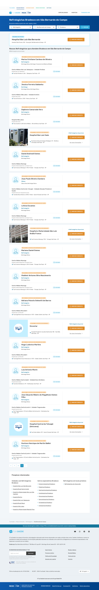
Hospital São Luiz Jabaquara (18, 71)
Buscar (85, 27)
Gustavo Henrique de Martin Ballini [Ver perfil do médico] (36, 443)
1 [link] (14, 465)
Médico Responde (40, 7)
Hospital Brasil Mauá (19, 503)
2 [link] (18, 465)
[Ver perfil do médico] (15, 60)
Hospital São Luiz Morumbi (17, 312)
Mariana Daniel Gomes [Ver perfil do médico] (30, 250)
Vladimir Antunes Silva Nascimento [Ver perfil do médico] (36, 275)
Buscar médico (20, 7)
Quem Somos (48, 550)
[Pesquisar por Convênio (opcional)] (77, 27)
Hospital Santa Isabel (16, 381)
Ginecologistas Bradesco (46, 496)
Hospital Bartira (17, 497)
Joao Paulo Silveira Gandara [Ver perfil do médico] (33, 179)
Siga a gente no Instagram (79, 531)
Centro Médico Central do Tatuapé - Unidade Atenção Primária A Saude (32, 190)
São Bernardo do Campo (40, 521)
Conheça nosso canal (75, 531)
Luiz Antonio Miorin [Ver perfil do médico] (29, 370)
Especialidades (62, 12)
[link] (10, 465)
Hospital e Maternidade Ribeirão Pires (23, 509)
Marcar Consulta (20, 521)
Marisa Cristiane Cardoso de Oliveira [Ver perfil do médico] (36, 59)
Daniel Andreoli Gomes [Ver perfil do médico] (30, 154)
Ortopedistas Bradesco (45, 502)
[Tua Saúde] (16, 531)
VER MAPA (56, 71)
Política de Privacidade (51, 556)
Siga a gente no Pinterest (89, 531)
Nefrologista (29, 521)
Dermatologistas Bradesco (46, 499)
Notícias (49, 7)
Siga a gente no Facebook (84, 531)
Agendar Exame (30, 7)
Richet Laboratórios (85, 586)
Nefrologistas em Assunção (73, 484)
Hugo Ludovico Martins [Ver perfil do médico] (31, 345)
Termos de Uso (71, 556)
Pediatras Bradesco (44, 487)
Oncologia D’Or (66, 586)
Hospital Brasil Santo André (21, 489)
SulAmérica (75, 586)
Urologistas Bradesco (45, 505)
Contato (70, 559)
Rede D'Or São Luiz (56, 586)
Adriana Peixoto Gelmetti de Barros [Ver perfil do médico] (36, 301)
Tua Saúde (12, 7)
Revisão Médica (72, 553)
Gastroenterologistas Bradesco (48, 490)
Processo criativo (49, 553)
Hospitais (74, 12)
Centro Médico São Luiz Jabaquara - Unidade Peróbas (28, 69)
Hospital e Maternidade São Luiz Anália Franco (22, 165)
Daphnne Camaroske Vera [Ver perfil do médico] (32, 110)
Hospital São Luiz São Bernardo (26, 39)
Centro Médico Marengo (19, 164)
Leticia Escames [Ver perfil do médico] (28, 206)
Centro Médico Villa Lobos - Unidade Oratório (25, 94)
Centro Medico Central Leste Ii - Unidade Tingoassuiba (28, 407)
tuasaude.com (85, 12)
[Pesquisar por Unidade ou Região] (54, 27)
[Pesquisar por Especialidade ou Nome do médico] (30, 27)
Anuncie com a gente (50, 559)
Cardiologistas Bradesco (46, 493)
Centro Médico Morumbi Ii (19, 310)
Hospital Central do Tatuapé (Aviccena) (20, 192)
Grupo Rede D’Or (57, 578)
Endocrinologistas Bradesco (47, 484)
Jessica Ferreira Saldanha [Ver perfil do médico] (32, 84)
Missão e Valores (72, 550)
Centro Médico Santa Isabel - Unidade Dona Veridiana (28, 380)
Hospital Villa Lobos (16, 96)
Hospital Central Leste (17, 409)
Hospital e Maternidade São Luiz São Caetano (23, 493)
